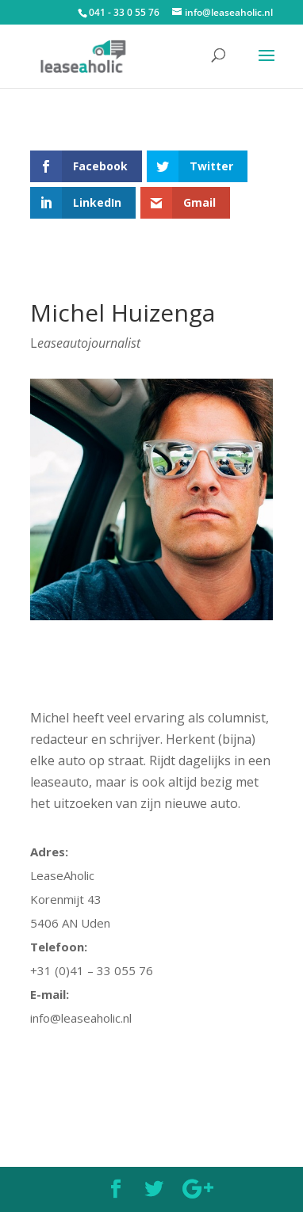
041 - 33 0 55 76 (124, 12)
